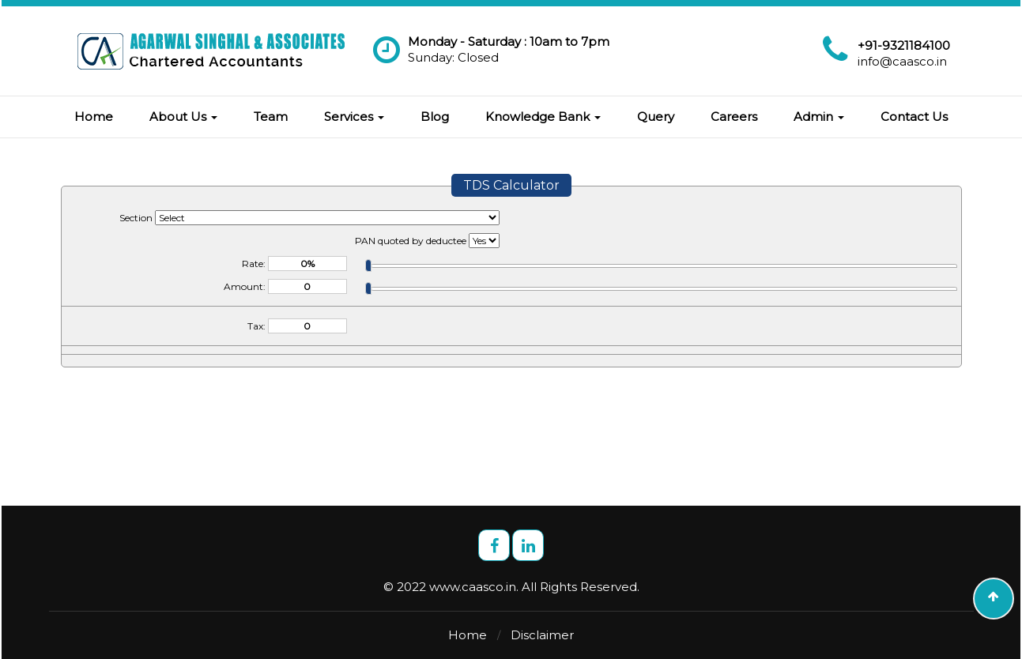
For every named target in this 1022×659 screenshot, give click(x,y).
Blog (434, 116)
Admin (819, 116)
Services (354, 116)
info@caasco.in (902, 61)
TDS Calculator (511, 185)
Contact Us (914, 116)
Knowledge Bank (543, 116)
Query (655, 116)
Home (93, 116)
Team (271, 116)
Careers (734, 116)
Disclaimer (542, 634)
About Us (183, 116)
